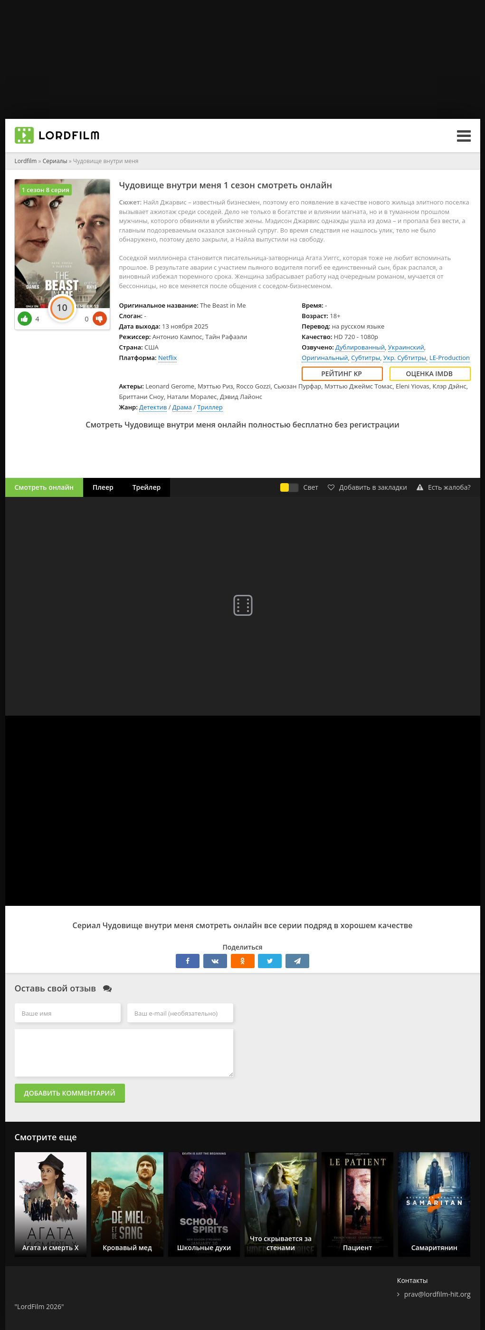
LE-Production (449, 357)
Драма (182, 407)
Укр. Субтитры (404, 357)
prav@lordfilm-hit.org (437, 1294)
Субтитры (365, 357)
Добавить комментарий (69, 1092)
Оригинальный (325, 357)
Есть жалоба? (444, 487)
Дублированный (360, 347)
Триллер (210, 407)
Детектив (153, 407)
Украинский (406, 347)
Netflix (167, 357)
